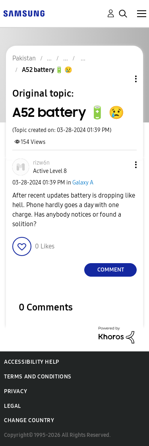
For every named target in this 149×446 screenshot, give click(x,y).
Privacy (15, 391)
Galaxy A (82, 182)
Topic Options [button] (122, 79)
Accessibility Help (31, 362)
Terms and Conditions (38, 376)
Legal (12, 406)
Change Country (29, 420)
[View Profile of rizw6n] (41, 162)
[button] (122, 165)
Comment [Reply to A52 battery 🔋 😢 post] (110, 269)
